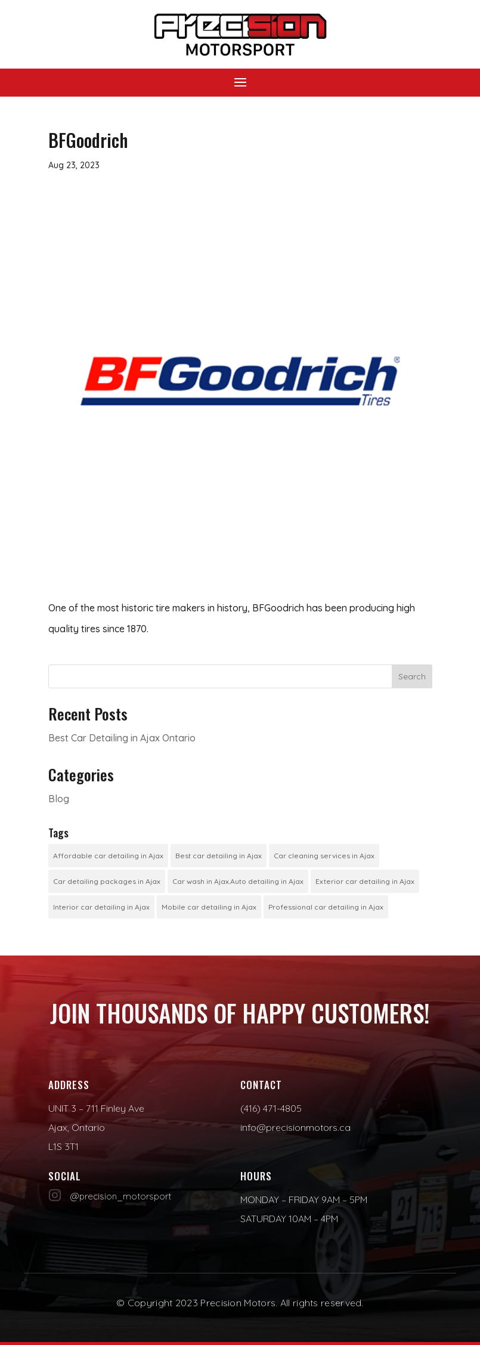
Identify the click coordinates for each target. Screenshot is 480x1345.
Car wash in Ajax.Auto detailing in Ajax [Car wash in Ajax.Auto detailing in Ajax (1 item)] (238, 881)
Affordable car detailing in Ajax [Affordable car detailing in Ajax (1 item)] (108, 855)
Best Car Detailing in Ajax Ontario (122, 738)
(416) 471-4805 (271, 1108)
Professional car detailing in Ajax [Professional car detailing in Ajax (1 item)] (325, 906)
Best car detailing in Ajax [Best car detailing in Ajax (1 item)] (218, 855)
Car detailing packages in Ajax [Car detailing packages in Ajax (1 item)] (106, 881)
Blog (58, 799)
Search (412, 676)
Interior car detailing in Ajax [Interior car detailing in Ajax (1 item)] (101, 906)
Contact (261, 1084)
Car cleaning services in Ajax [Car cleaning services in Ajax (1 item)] (324, 855)
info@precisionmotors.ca (295, 1127)
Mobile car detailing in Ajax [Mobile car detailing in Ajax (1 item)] (209, 906)
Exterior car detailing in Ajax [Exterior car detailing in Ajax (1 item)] (364, 881)
